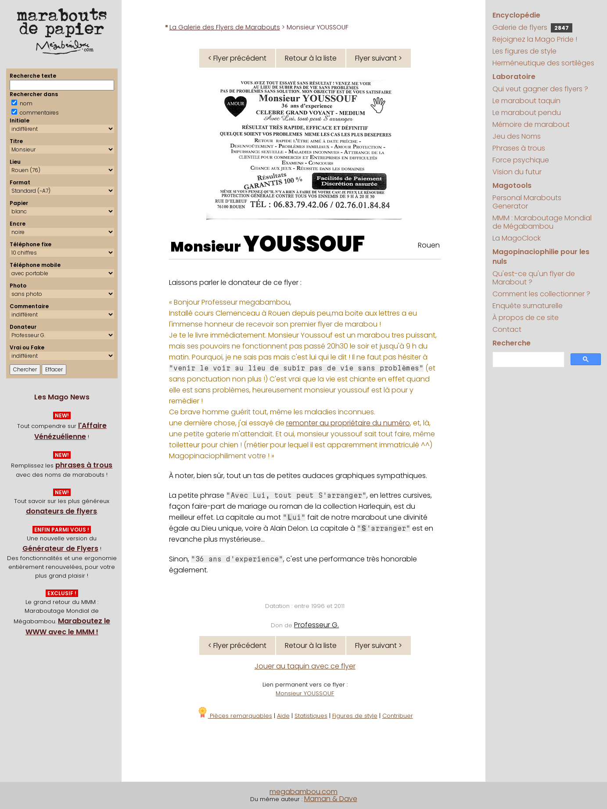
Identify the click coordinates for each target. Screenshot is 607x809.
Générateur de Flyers (60, 548)
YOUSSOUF (304, 244)
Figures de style (354, 716)
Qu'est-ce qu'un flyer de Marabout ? (533, 278)
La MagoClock (516, 238)
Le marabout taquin (526, 101)
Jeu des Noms (516, 136)
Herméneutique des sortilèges (543, 63)
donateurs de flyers (61, 511)
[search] (528, 359)
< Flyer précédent (237, 58)
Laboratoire (513, 77)
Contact (506, 329)
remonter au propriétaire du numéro (348, 423)
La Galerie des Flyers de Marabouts (224, 27)
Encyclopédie (516, 15)
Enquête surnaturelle (527, 306)
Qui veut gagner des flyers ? (540, 89)
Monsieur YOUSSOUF (305, 693)
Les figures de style (524, 51)
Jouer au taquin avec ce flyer (305, 666)
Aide (283, 716)
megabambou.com (303, 792)
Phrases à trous (518, 148)
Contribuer (397, 716)
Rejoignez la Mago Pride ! (534, 39)
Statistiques (311, 716)
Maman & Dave (330, 799)
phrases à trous (83, 465)
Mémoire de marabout (531, 124)
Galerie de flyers (532, 27)
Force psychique (520, 160)
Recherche (511, 343)
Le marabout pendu (526, 113)
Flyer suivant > (378, 58)
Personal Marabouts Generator (526, 202)
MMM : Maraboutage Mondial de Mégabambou (542, 222)
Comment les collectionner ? (541, 294)
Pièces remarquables (234, 716)
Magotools (512, 185)
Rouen (429, 245)
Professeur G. (316, 625)
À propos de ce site (525, 318)
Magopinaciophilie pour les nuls (540, 256)
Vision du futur (517, 172)
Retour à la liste (311, 58)
